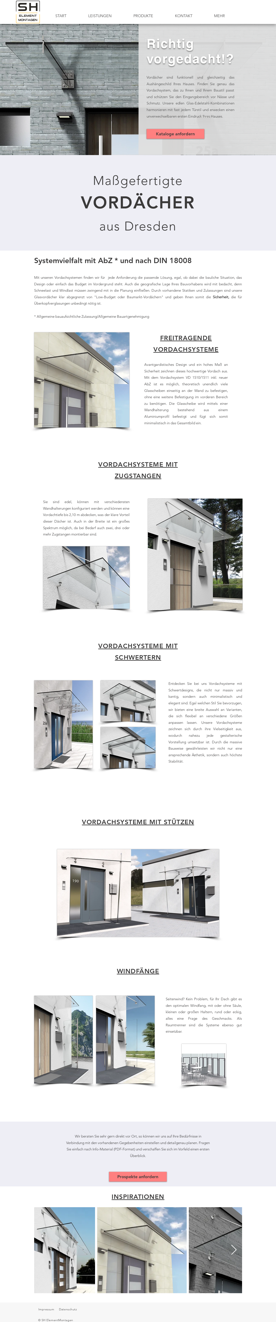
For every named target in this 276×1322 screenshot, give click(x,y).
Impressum (46, 1309)
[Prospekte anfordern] (138, 1177)
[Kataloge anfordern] (175, 134)
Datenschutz (68, 1309)
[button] (143, 16)
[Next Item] (234, 1250)
